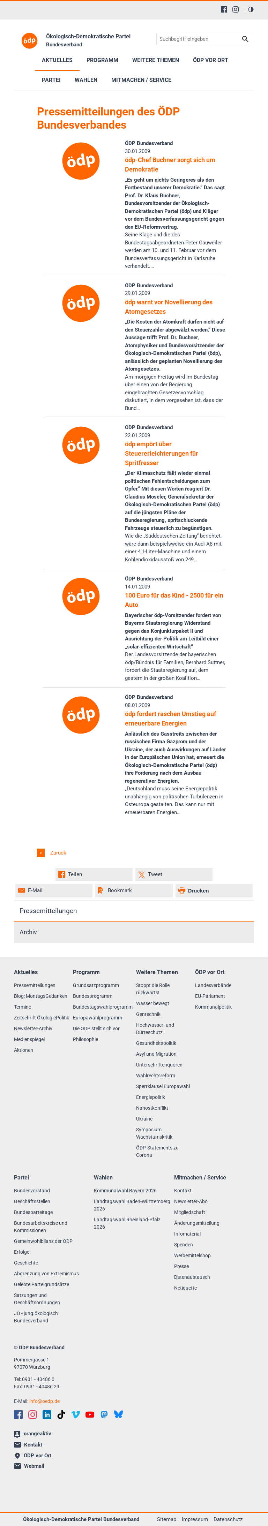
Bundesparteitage (33, 1212)
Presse (181, 1266)
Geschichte (26, 1263)
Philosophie (85, 1039)
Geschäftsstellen (32, 1201)
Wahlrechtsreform (155, 1075)
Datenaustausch (192, 1277)
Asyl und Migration (156, 1054)
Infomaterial (187, 1234)
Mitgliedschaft (189, 1212)
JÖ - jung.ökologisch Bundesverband (36, 1317)
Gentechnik (148, 1014)
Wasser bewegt (152, 1003)
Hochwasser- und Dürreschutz (155, 1028)
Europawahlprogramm (97, 1017)
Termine (22, 1007)
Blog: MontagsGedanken (40, 996)
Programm (102, 60)
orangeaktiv (32, 1434)
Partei (51, 80)
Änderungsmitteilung (196, 1223)
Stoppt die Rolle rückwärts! (153, 988)
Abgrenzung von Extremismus (46, 1273)
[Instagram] (235, 9)
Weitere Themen (155, 60)
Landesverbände (213, 985)
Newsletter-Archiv (33, 1028)
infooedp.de (44, 1401)
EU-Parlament (210, 996)
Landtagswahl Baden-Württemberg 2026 (132, 1205)
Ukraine (144, 1119)
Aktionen (23, 1050)
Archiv (28, 932)
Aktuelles (57, 60)
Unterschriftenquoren (159, 1065)
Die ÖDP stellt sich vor (96, 1028)
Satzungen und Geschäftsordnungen (37, 1298)
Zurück (57, 853)
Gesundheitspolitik (156, 1043)
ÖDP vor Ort (210, 60)
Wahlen (86, 80)
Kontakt (183, 1190)
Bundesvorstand (32, 1190)
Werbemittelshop (192, 1255)
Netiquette (185, 1288)
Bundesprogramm (92, 996)
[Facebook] (224, 9)
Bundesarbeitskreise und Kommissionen (40, 1226)
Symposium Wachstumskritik (154, 1133)
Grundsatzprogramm (96, 985)
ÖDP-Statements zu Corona (157, 1151)
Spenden (183, 1244)
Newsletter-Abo (191, 1201)
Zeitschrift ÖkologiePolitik (41, 1017)
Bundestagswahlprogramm (103, 1007)
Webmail (29, 1466)
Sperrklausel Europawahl (163, 1086)
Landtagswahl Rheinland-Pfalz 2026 (127, 1223)
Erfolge (21, 1252)
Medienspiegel (29, 1039)
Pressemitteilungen (48, 911)
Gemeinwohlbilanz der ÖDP (43, 1241)
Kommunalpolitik (213, 1007)
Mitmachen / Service (141, 80)
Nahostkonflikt (152, 1108)
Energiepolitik (150, 1097)
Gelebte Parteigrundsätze (41, 1284)
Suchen (245, 39)
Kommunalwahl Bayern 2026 (125, 1190)
